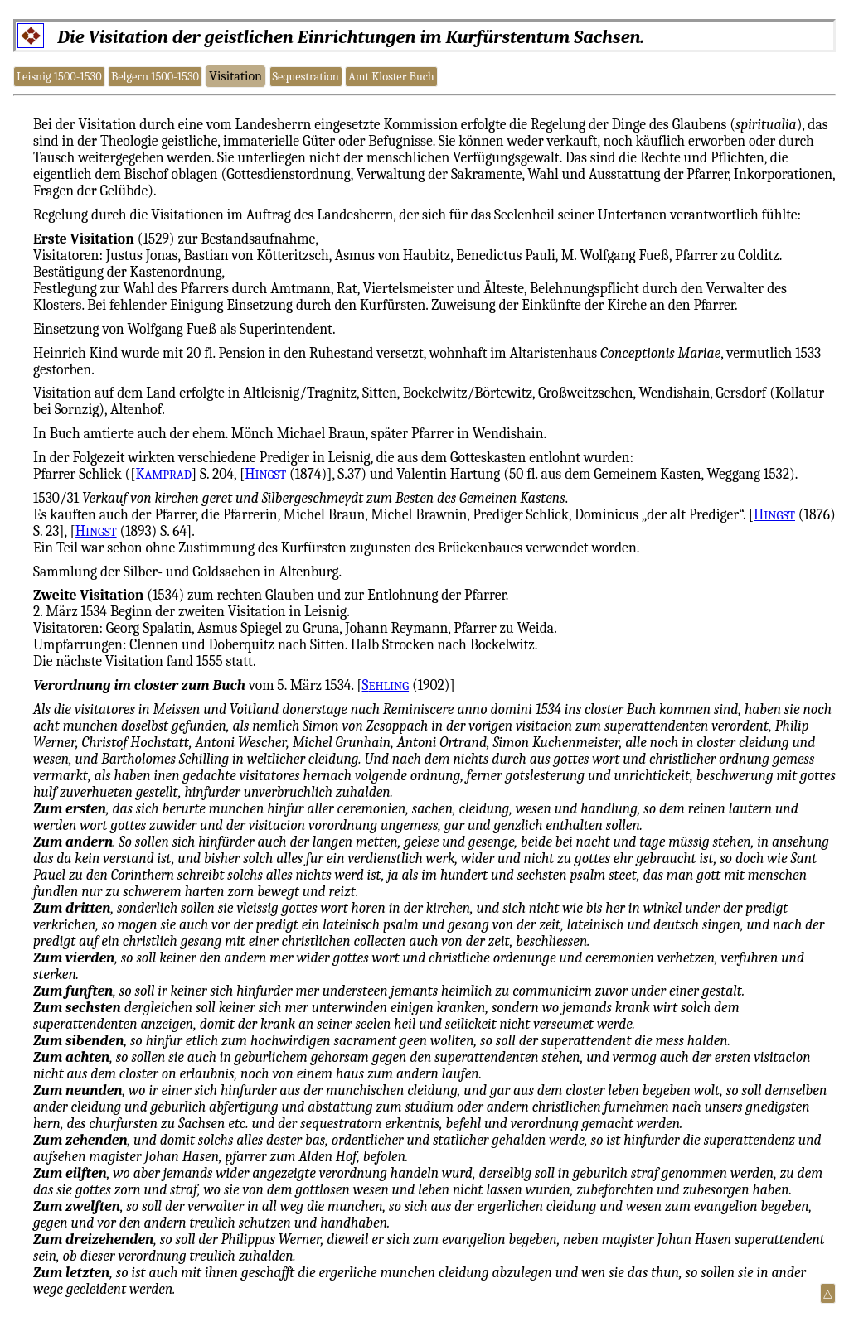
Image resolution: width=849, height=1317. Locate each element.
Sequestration (305, 77)
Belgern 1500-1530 (155, 77)
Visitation (235, 76)
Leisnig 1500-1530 (59, 77)
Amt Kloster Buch (391, 77)
